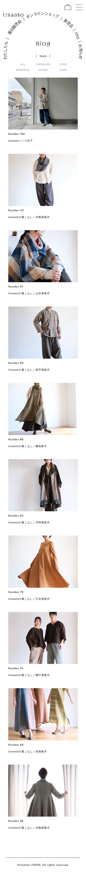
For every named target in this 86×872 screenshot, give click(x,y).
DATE (63, 70)
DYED (63, 64)
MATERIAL (23, 70)
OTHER (43, 70)
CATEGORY (43, 64)
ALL (23, 64)
